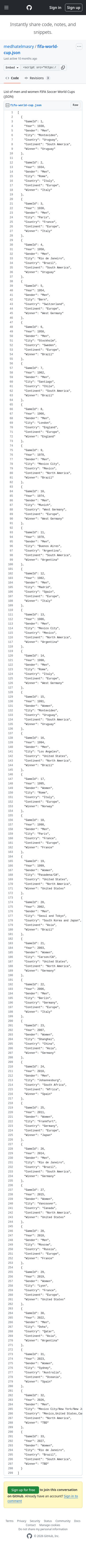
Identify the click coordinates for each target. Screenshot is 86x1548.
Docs (77, 1521)
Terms (10, 1521)
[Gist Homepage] (29, 7)
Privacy (21, 1521)
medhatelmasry (19, 46)
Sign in (55, 7)
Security (35, 1521)
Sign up (73, 7)
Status (48, 1521)
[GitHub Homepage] (29, 1536)
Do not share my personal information (43, 1529)
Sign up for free (23, 1490)
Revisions (37, 78)
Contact (31, 1525)
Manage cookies (49, 1525)
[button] (63, 67)
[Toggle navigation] (6, 8)
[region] (43, 793)
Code (12, 78)
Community (62, 1521)
